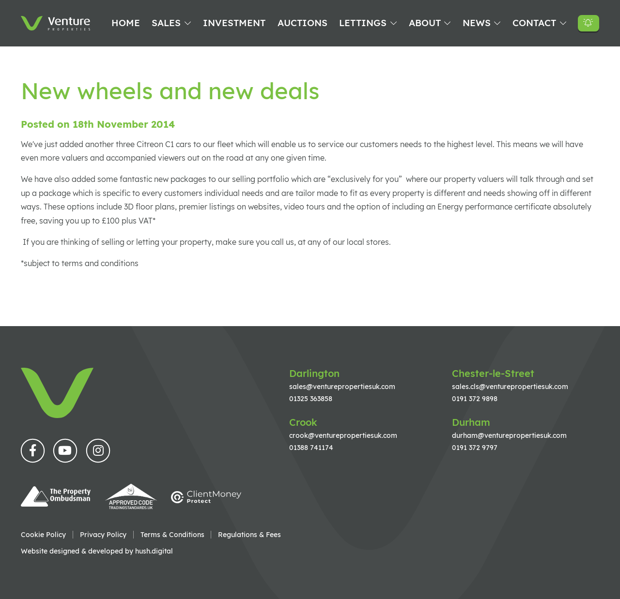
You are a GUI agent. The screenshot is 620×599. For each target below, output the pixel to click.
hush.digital (154, 551)
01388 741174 (311, 447)
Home (125, 23)
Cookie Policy (43, 535)
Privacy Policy (103, 535)
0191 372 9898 (474, 398)
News (477, 23)
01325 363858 (310, 398)
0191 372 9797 (474, 447)
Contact (534, 23)
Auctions (302, 23)
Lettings (363, 23)
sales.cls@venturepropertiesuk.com (510, 386)
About (425, 23)
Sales (166, 23)
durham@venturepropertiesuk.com (509, 435)
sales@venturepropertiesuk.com (342, 386)
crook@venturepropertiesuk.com (343, 435)
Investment (234, 23)
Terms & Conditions (172, 535)
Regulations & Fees (249, 535)
